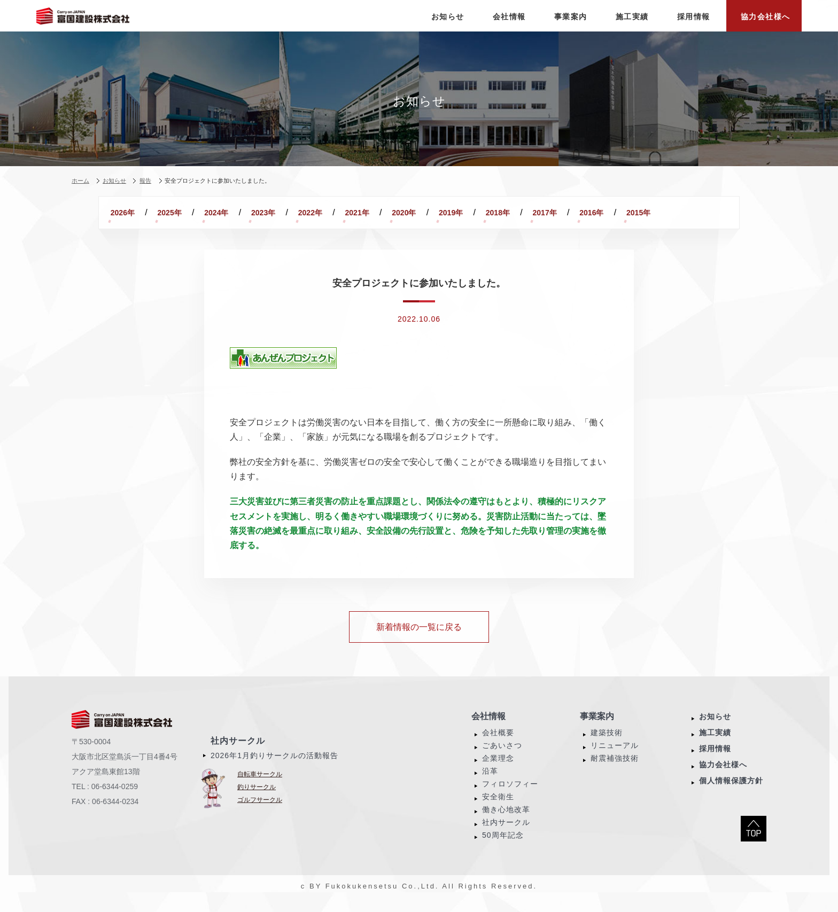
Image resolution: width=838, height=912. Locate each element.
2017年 (658, 212)
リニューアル (615, 758)
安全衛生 (498, 809)
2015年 (187, 225)
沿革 (490, 784)
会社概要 (498, 745)
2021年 (423, 212)
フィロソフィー (510, 796)
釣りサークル (256, 800)
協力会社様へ (723, 777)
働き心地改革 (506, 822)
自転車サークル (259, 787)
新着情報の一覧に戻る (419, 639)
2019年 (541, 212)
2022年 (364, 212)
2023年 (305, 212)
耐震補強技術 (615, 771)
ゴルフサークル (259, 812)
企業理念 (498, 771)
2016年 (129, 225)
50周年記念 (503, 848)
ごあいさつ (502, 758)
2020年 (482, 212)
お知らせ (715, 729)
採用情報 (715, 761)
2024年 (246, 212)
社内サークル (238, 753)
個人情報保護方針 (731, 793)
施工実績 (715, 745)
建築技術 (607, 745)
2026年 (129, 212)
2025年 (187, 212)
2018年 (599, 212)
